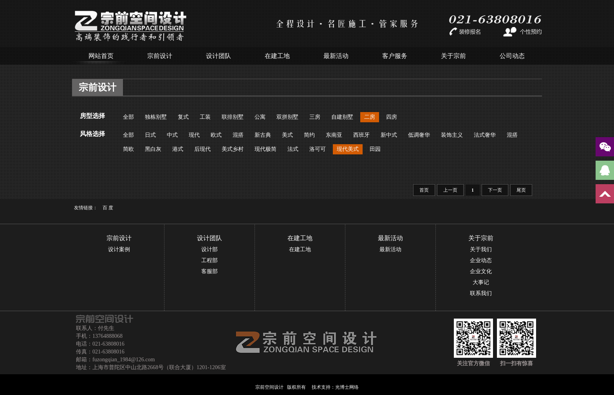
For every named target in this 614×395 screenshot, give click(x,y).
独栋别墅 (156, 117)
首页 (424, 190)
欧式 (216, 135)
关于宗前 (453, 56)
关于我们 (481, 249)
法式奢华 (485, 135)
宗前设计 (159, 56)
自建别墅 (342, 117)
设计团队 (218, 56)
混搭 (238, 135)
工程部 (209, 260)
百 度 (108, 207)
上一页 (450, 190)
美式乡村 (233, 149)
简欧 (128, 149)
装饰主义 (452, 135)
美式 (287, 135)
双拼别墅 (287, 117)
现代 (194, 135)
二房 (369, 117)
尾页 (521, 190)
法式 (292, 149)
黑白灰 (153, 149)
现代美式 (348, 149)
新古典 (263, 135)
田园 (375, 149)
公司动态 (512, 56)
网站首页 (101, 56)
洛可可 (317, 149)
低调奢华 (419, 135)
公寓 (260, 117)
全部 (128, 117)
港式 (177, 149)
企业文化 (481, 271)
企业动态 (481, 260)
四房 (391, 117)
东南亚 (334, 135)
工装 (205, 117)
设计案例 (119, 249)
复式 (183, 117)
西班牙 (361, 135)
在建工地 (277, 56)
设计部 (209, 249)
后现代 (202, 149)
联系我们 (481, 293)
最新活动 (336, 56)
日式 (150, 135)
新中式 (389, 135)
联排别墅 (233, 117)
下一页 (495, 190)
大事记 (481, 282)
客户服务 (394, 56)
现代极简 (265, 149)
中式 (172, 135)
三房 (314, 117)
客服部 (209, 271)
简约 (309, 135)
